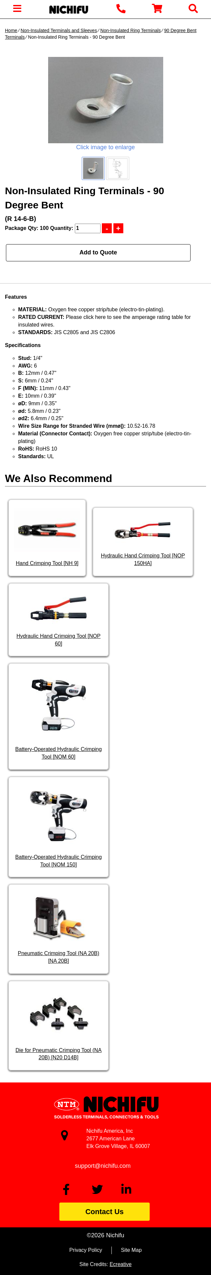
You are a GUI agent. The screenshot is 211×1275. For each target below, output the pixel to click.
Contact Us (104, 1212)
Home (11, 30)
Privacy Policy (85, 1250)
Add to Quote (98, 252)
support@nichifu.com (103, 1166)
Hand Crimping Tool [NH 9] (47, 563)
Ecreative (120, 1264)
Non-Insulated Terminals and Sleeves (58, 30)
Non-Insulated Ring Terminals (130, 30)
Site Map (131, 1250)
